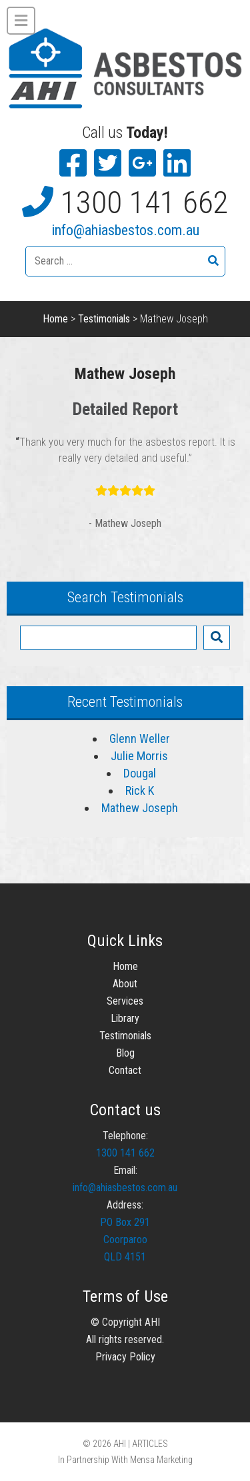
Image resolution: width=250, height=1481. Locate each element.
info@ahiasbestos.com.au (125, 230)
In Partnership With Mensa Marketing (125, 1459)
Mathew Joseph (139, 808)
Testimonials (104, 318)
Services (125, 1001)
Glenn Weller (139, 738)
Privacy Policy (125, 1356)
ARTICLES (150, 1443)
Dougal (139, 773)
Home (55, 318)
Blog (125, 1053)
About (125, 983)
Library (125, 1018)
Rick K (139, 790)
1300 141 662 (145, 202)
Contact (125, 1070)
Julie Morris (139, 756)
